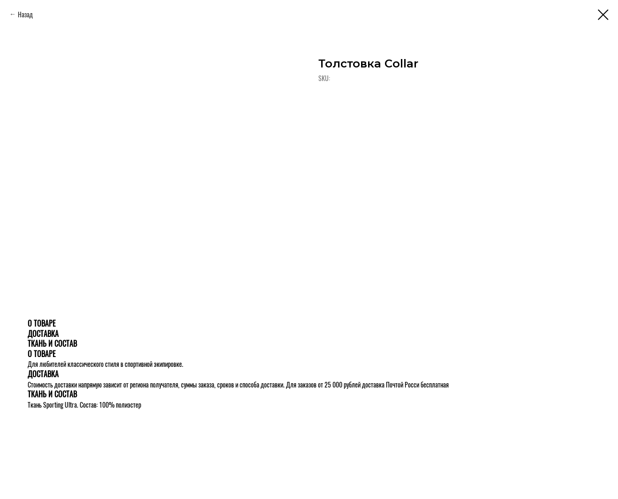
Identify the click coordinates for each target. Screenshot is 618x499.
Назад (25, 14)
